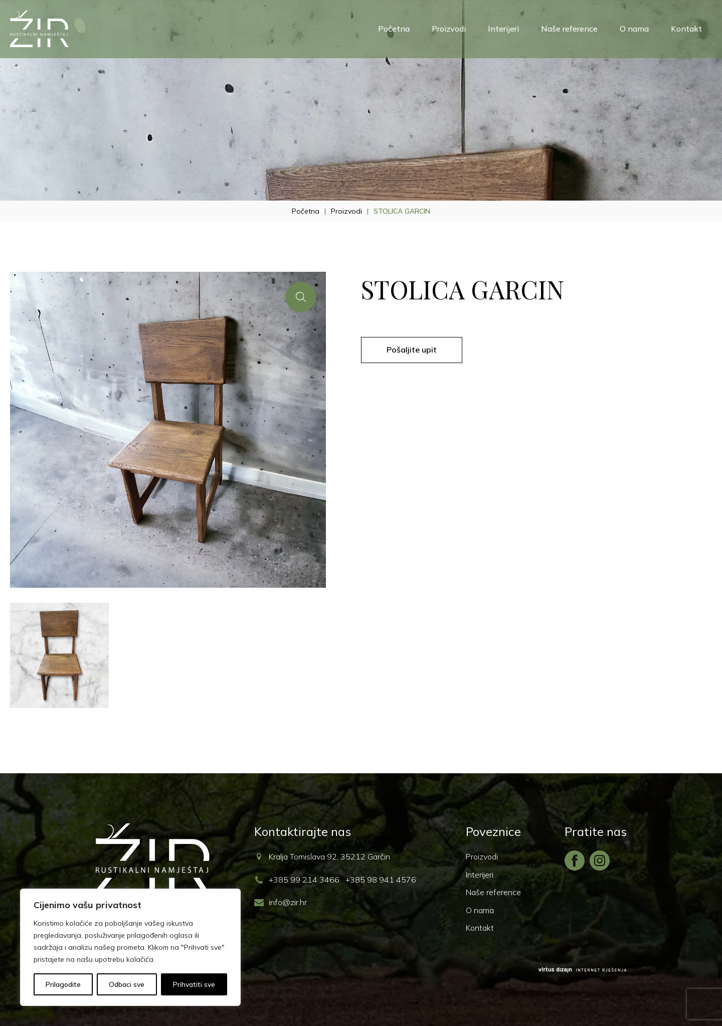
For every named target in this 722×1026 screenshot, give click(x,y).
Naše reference (569, 29)
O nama (634, 29)
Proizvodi (449, 29)
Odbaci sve (126, 984)
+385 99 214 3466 (304, 880)
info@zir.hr (288, 902)
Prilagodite (63, 984)
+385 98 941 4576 (380, 880)
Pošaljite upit (412, 350)
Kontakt (686, 29)
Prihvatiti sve (194, 984)
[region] (130, 947)
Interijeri (503, 29)
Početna (394, 29)
